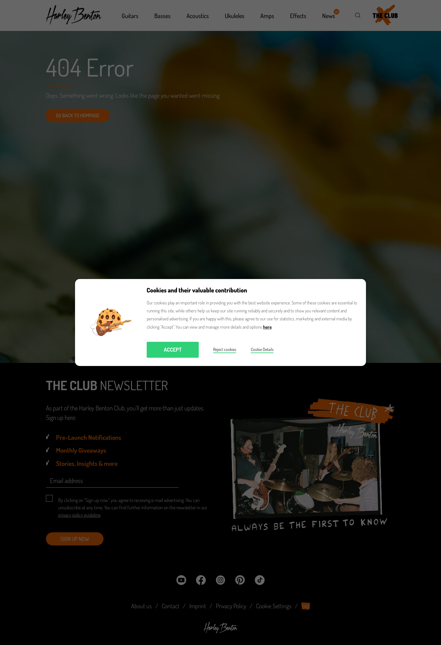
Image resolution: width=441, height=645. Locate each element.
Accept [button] (173, 349)
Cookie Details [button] (262, 349)
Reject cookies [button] (224, 349)
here (267, 327)
